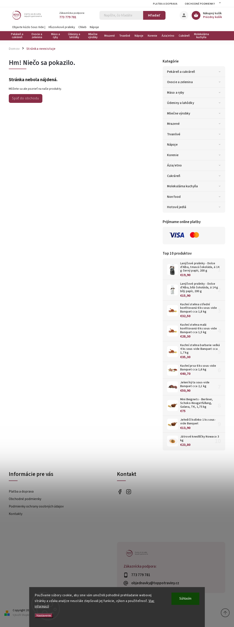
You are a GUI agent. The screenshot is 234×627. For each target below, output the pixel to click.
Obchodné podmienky (200, 4)
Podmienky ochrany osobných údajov (36, 506)
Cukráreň (194, 175)
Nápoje (94, 27)
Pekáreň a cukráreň (194, 71)
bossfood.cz (128, 492)
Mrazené (194, 123)
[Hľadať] (121, 15)
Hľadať (154, 15)
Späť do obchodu (25, 98)
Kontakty (15, 513)
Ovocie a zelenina (194, 82)
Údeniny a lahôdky (194, 102)
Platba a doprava (165, 4)
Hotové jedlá (194, 207)
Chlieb (82, 27)
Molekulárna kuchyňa (194, 186)
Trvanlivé (194, 134)
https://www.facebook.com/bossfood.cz (119, 492)
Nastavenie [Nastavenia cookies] (43, 615)
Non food (194, 196)
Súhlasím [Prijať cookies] (185, 598)
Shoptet (26, 615)
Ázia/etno (194, 165)
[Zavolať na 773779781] (79, 17)
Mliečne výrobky (194, 113)
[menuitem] (18, 36)
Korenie (194, 155)
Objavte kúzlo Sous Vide (28, 27)
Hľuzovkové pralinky (62, 27)
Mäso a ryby (194, 92)
